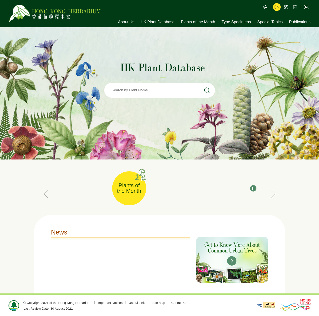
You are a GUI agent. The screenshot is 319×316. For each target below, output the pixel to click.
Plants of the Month (198, 22)
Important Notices (110, 303)
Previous (47, 193)
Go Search (207, 90)
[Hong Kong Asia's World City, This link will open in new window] (295, 305)
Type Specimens (236, 22)
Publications (299, 22)
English (277, 7)
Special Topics (270, 22)
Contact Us (306, 7)
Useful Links (137, 303)
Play (253, 188)
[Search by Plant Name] (159, 90)
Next (272, 193)
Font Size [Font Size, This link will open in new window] (265, 7)
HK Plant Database (158, 22)
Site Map (158, 303)
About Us (126, 22)
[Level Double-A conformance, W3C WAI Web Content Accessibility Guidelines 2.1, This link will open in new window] (266, 305)
